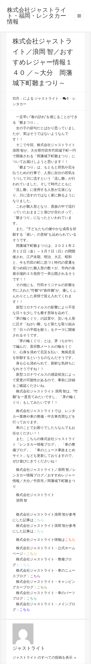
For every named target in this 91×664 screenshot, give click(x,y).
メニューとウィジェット (79, 16)
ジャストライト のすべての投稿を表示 (43, 657)
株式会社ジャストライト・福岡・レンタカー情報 (36, 16)
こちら (38, 520)
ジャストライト (29, 648)
